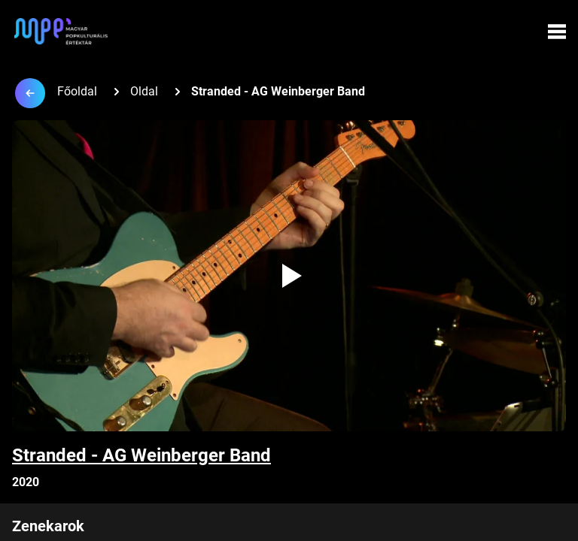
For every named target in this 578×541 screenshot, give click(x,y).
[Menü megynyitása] (557, 32)
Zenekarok (48, 526)
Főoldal (77, 91)
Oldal (144, 91)
